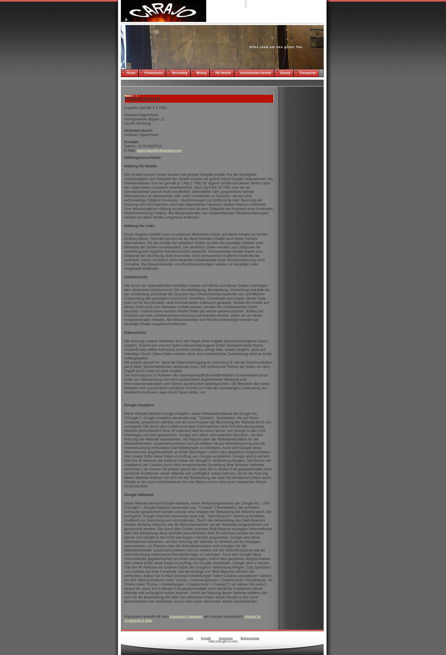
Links (190, 638)
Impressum (226, 638)
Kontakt (206, 638)
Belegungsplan (250, 638)
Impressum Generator (186, 617)
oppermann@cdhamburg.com (159, 151)
